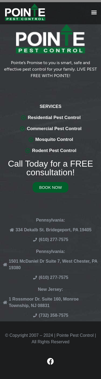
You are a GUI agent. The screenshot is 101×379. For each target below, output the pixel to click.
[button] (93, 12)
